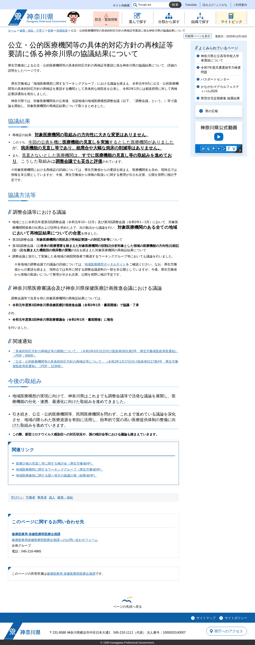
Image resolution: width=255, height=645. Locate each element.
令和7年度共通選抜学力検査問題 (221, 70)
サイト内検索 (121, 5)
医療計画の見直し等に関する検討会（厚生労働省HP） (55, 463)
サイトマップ (206, 618)
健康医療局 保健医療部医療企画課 (36, 534)
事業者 (42, 497)
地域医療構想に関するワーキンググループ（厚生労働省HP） (59, 469)
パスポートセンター (215, 79)
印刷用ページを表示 (197, 36)
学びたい (17, 497)
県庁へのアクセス (228, 631)
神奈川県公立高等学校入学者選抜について (220, 58)
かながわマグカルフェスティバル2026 (220, 89)
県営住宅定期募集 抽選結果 (220, 98)
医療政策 (62, 30)
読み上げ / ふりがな (215, 4)
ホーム (12, 30)
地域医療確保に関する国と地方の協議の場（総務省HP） (56, 475)
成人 (52, 497)
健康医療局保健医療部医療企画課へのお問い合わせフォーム (55, 540)
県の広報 (211, 111)
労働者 (30, 497)
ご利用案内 (240, 4)
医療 (50, 30)
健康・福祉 (65, 497)
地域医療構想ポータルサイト (105, 264)
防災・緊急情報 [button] (106, 19)
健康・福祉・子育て (32, 30)
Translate (191, 4)
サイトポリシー (236, 618)
